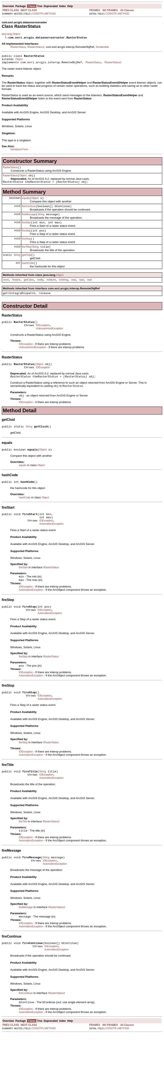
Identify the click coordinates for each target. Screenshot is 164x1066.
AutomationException (51, 543)
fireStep (26, 237)
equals (25, 202)
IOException (43, 337)
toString (63, 290)
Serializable (102, 47)
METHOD (50, 13)
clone (6, 290)
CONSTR (37, 13)
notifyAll (51, 290)
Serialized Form (19, 151)
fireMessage (29, 220)
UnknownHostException (49, 341)
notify (40, 290)
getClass (29, 290)
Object (19, 60)
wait (73, 290)
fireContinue (29, 211)
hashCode (28, 272)
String (41, 220)
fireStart (26, 228)
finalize (16, 290)
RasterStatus (10, 169)
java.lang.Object (11, 33)
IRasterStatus (18, 47)
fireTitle (26, 255)
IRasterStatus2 (35, 47)
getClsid (26, 263)
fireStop (26, 246)
